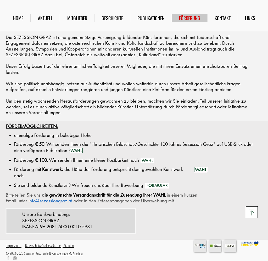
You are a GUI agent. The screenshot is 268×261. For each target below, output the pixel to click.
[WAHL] (76, 150)
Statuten (68, 245)
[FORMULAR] (157, 185)
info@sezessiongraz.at (50, 201)
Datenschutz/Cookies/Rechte (43, 245)
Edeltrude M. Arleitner (70, 253)
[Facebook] (8, 258)
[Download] (252, 212)
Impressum (13, 245)
